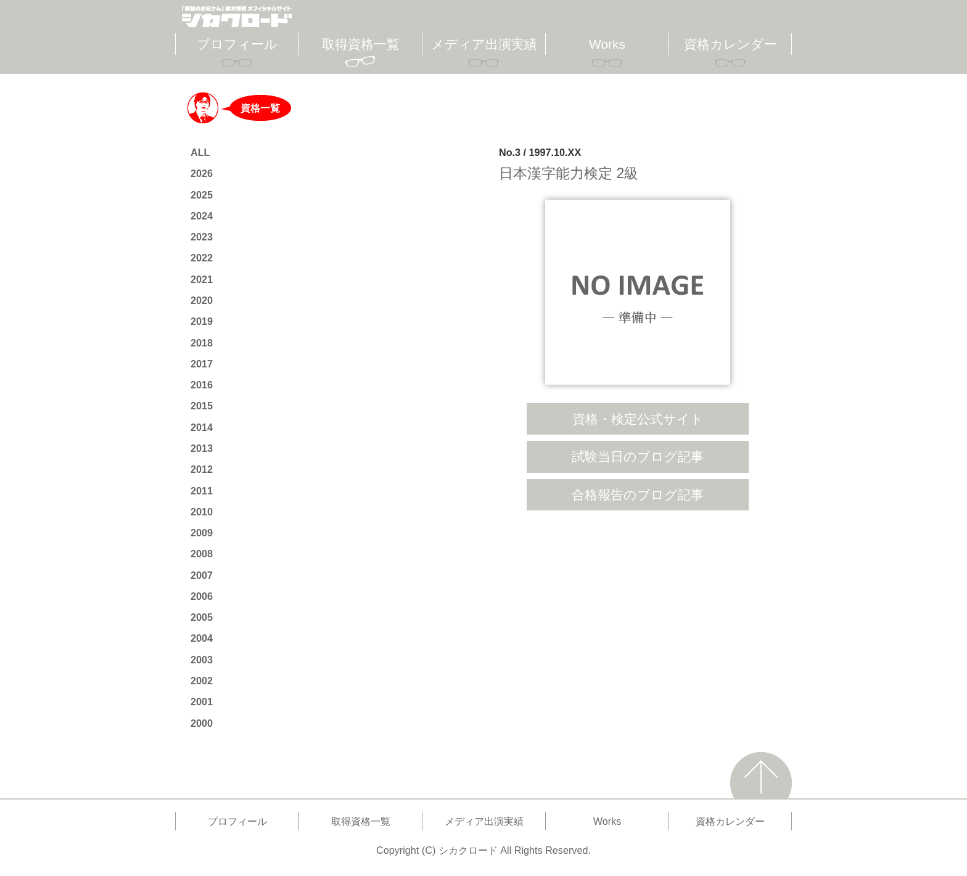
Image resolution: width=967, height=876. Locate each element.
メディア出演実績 (484, 44)
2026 (202, 173)
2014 (202, 427)
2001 (202, 701)
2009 (202, 532)
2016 (202, 384)
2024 (202, 215)
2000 (202, 723)
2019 (202, 321)
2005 (202, 617)
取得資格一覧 (361, 44)
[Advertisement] (637, 615)
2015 (202, 405)
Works (607, 44)
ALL (200, 152)
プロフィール (237, 44)
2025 (202, 194)
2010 (202, 511)
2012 (202, 469)
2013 (202, 448)
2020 (202, 300)
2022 (202, 257)
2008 (202, 553)
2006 (202, 596)
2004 (202, 638)
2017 (202, 363)
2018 (202, 342)
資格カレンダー (730, 44)
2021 (202, 279)
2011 (202, 490)
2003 (202, 659)
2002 (202, 680)
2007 (202, 575)
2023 (202, 236)
